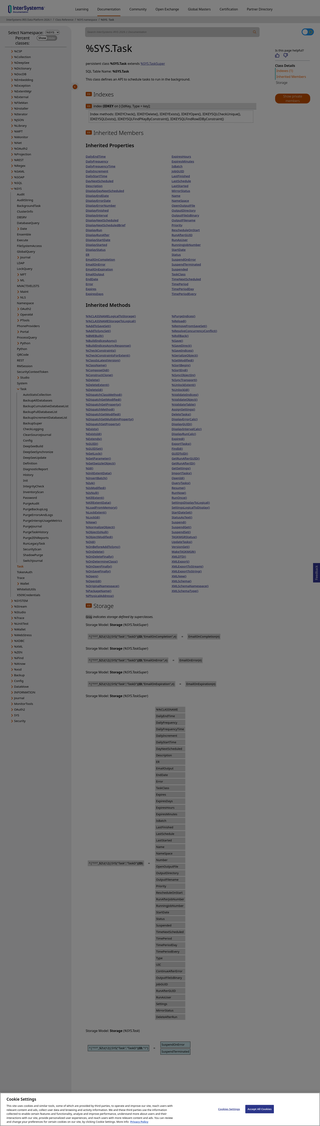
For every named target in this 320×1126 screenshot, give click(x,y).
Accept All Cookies (260, 1113)
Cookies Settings (229, 1113)
